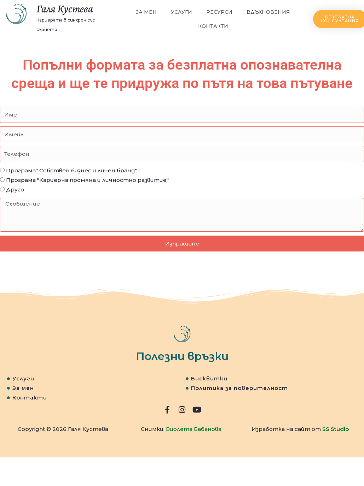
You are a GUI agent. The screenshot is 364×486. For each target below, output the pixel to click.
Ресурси (219, 12)
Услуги (181, 12)
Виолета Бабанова (193, 429)
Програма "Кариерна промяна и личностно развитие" (87, 180)
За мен (146, 12)
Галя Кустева (64, 9)
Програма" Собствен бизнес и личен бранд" (71, 170)
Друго (15, 189)
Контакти (213, 26)
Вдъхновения (268, 12)
